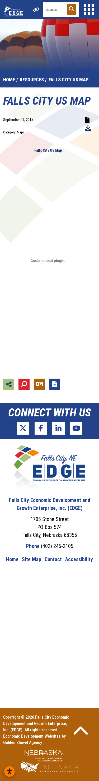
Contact (53, 559)
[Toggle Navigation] (89, 9)
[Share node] (8, 384)
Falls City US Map (48, 150)
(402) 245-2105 (57, 546)
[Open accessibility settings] (9, 771)
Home (12, 559)
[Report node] (54, 384)
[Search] (61, 9)
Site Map (31, 559)
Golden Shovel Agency (22, 742)
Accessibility (79, 559)
